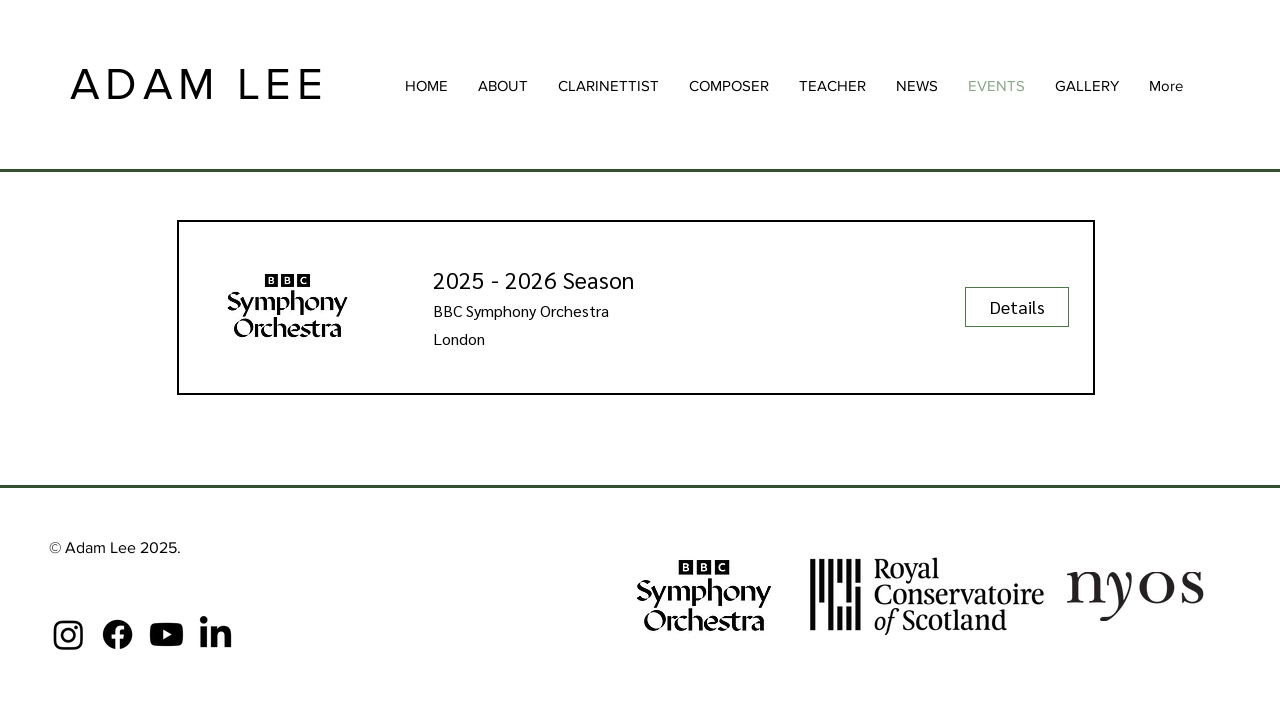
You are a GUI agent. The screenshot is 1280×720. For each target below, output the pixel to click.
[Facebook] (117, 634)
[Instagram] (68, 634)
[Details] (1017, 307)
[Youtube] (166, 634)
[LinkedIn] (215, 634)
